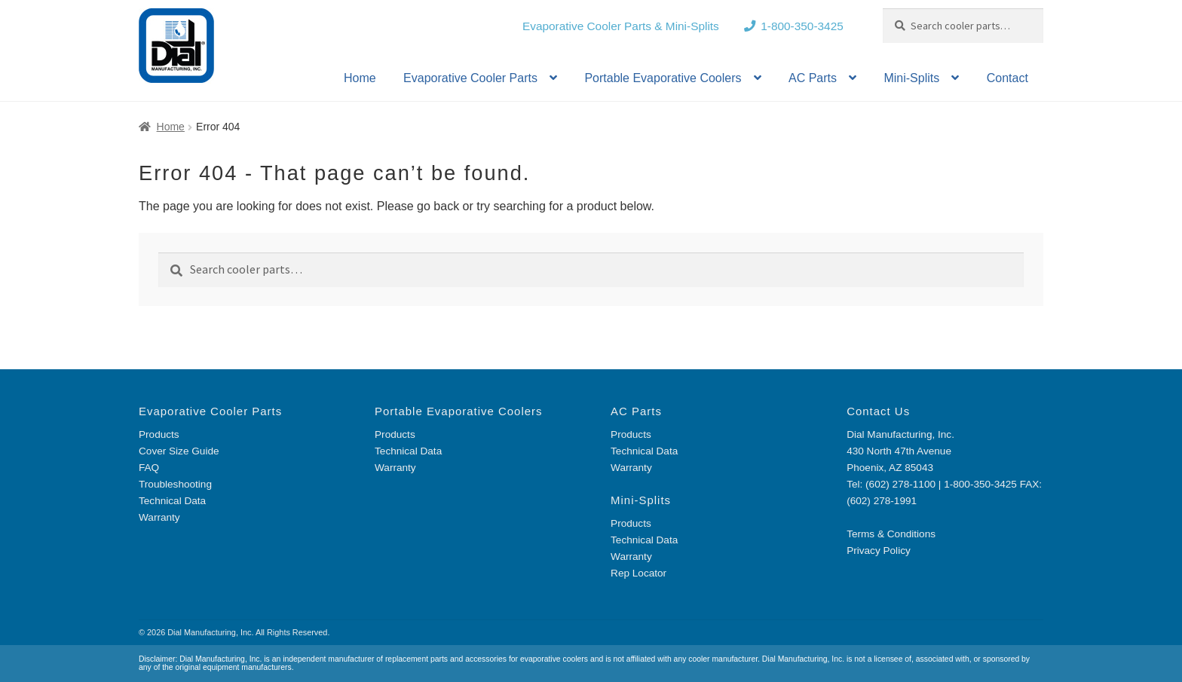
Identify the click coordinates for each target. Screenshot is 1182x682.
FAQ (149, 467)
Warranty (159, 517)
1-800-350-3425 (802, 26)
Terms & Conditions (891, 534)
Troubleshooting (175, 484)
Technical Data (172, 500)
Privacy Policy (879, 550)
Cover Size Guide (179, 451)
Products (159, 434)
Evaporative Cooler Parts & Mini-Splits (620, 26)
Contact (1007, 78)
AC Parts (813, 78)
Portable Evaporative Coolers (662, 78)
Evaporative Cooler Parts (470, 78)
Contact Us (878, 411)
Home (360, 78)
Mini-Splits (911, 78)
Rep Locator (638, 573)
